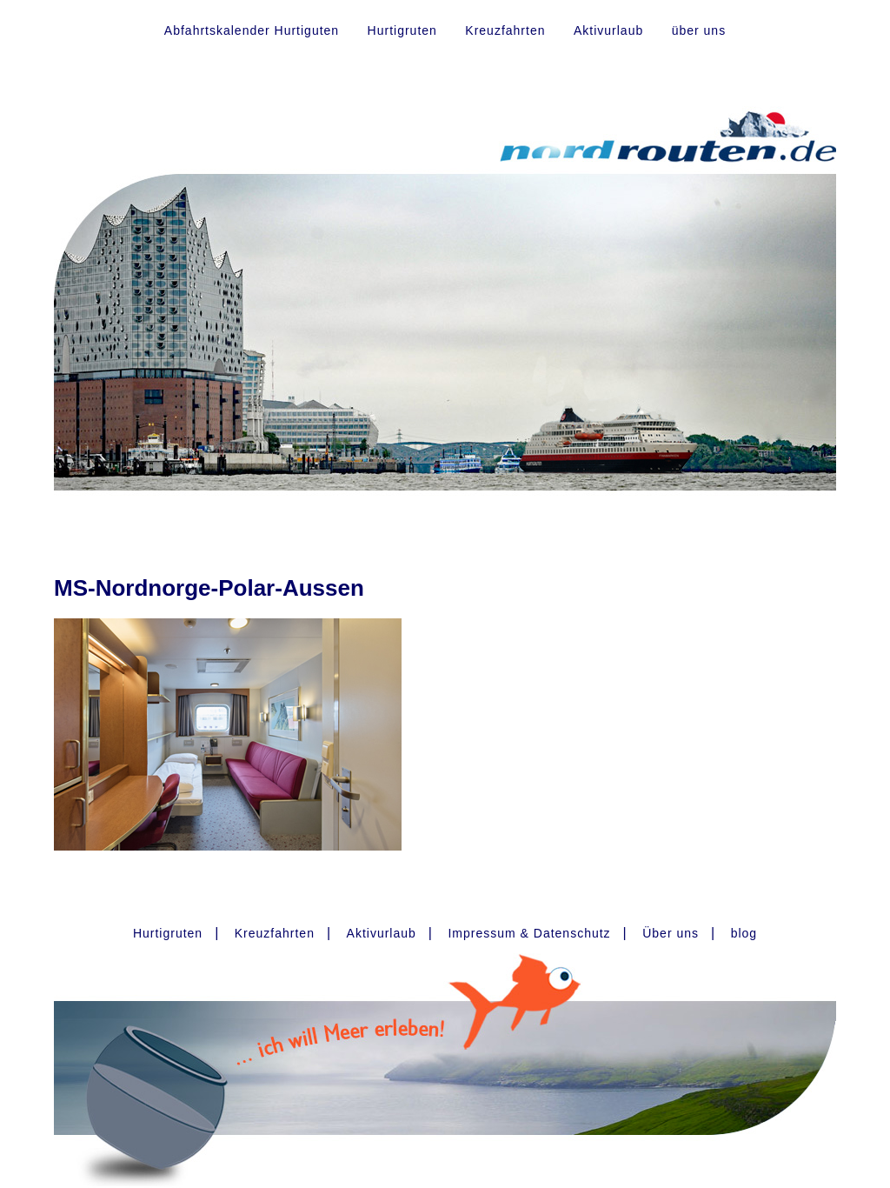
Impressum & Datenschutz (529, 933)
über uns (699, 30)
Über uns (670, 933)
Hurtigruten (402, 30)
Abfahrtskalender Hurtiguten (251, 30)
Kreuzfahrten (505, 30)
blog (744, 933)
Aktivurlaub (608, 30)
